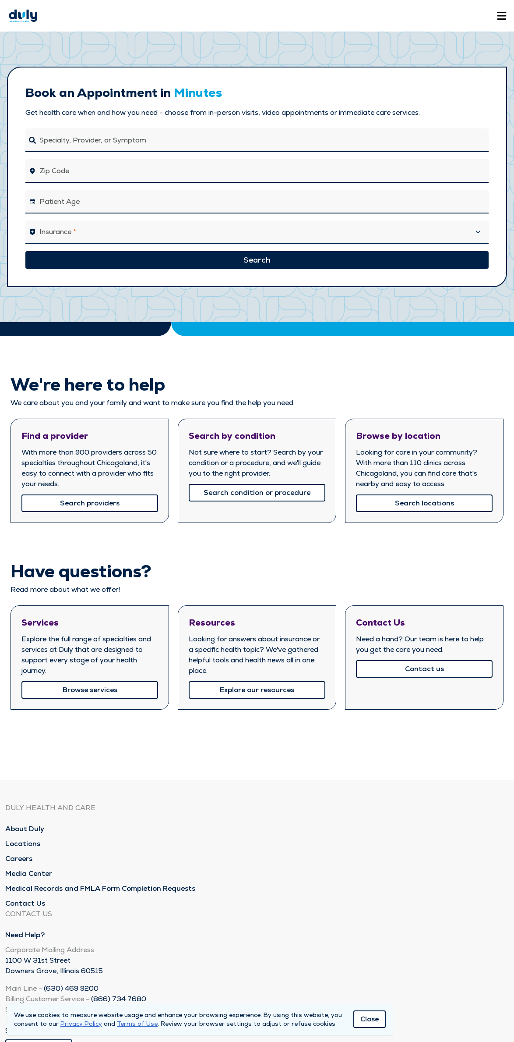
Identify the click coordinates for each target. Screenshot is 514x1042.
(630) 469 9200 (71, 988)
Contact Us (25, 903)
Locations (22, 843)
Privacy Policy (81, 1024)
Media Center (28, 873)
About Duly (24, 828)
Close (369, 1019)
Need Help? (25, 934)
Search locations (424, 503)
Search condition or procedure (257, 492)
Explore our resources (257, 689)
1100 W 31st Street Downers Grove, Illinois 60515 (54, 965)
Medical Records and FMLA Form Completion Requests (100, 888)
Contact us (424, 668)
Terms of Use (137, 1024)
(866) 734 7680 (118, 998)
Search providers (90, 503)
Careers (18, 858)
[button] (257, 232)
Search (257, 260)
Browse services (90, 689)
